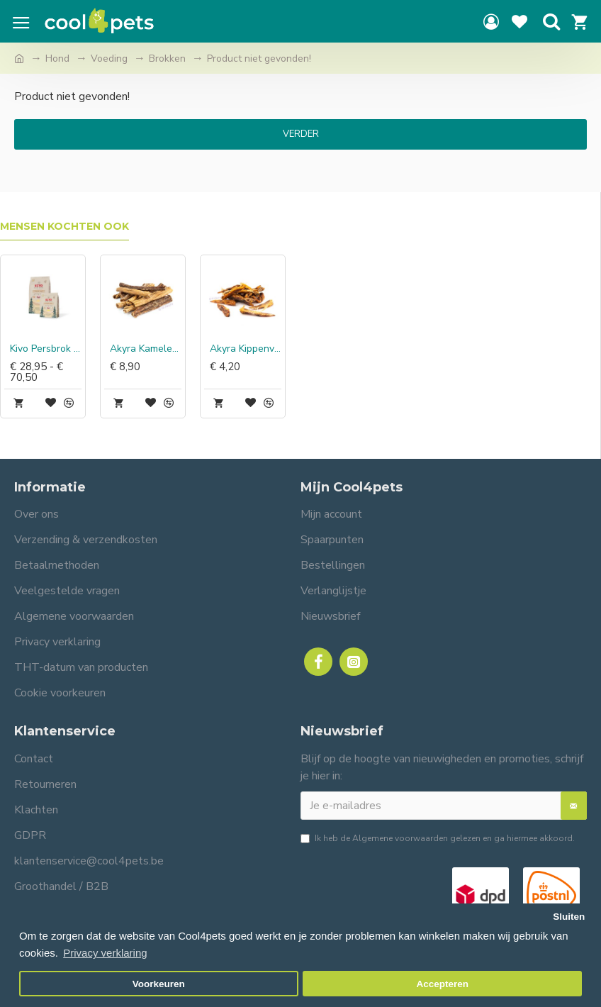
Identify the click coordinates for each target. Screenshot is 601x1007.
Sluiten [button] (569, 916)
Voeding (109, 58)
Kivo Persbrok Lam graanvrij (46, 349)
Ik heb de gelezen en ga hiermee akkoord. (437, 838)
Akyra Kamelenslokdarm (145, 349)
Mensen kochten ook (64, 227)
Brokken (167, 58)
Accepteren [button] (442, 984)
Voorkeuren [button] (159, 984)
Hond (57, 58)
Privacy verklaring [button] (105, 953)
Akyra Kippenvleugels (245, 349)
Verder (301, 134)
